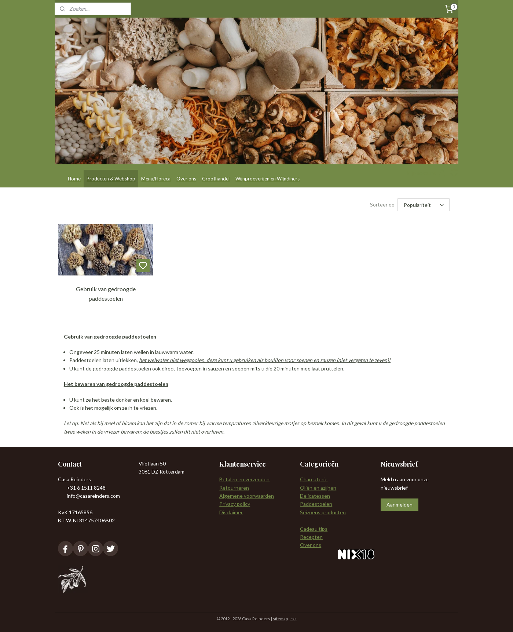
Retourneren (234, 488)
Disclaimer (231, 512)
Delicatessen (315, 496)
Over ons (186, 179)
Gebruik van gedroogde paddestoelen (105, 293)
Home (74, 179)
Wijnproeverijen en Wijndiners (267, 179)
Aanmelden (399, 504)
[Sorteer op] (423, 205)
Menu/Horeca (156, 179)
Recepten (311, 537)
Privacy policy (234, 504)
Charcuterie (313, 479)
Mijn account (426, 173)
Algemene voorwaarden (246, 496)
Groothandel (216, 179)
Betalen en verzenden (244, 479)
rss (293, 618)
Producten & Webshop (111, 179)
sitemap (280, 618)
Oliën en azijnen (318, 488)
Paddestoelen (316, 504)
